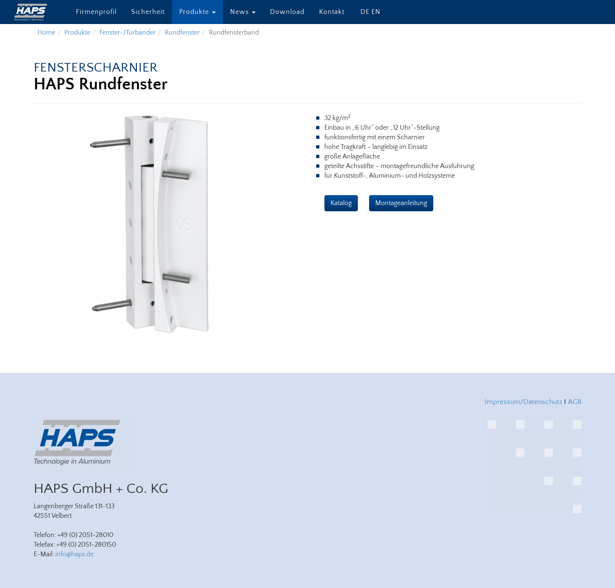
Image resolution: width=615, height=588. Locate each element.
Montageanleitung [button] (401, 203)
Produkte (197, 12)
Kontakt (331, 12)
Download (287, 12)
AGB (574, 402)
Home (46, 33)
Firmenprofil (96, 12)
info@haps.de (74, 554)
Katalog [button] (341, 203)
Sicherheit (148, 12)
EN (376, 12)
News (243, 12)
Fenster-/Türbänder (127, 33)
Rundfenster (182, 33)
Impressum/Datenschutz (523, 402)
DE (364, 12)
